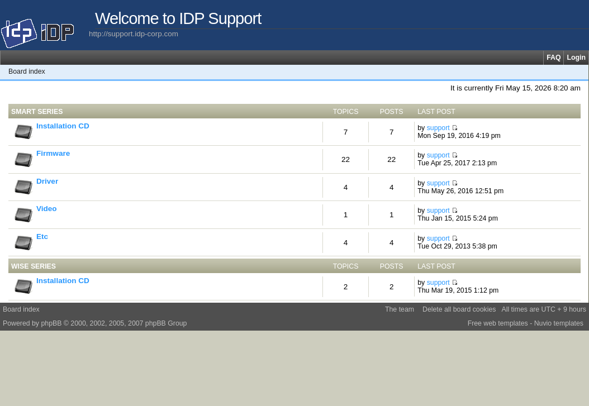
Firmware (53, 153)
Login (576, 57)
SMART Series (37, 112)
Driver (47, 181)
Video (46, 208)
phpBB (51, 323)
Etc (42, 236)
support (438, 128)
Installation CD (62, 126)
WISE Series (33, 266)
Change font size (580, 71)
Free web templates (498, 323)
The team (399, 309)
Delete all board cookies (459, 309)
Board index (26, 71)
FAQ (553, 57)
